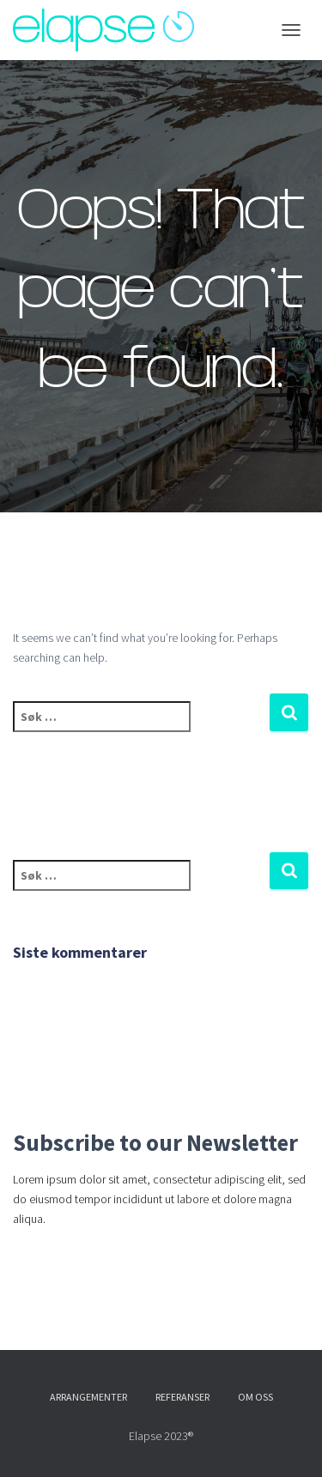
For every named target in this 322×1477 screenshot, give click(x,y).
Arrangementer (88, 1396)
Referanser (182, 1396)
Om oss (255, 1396)
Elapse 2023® (161, 1436)
